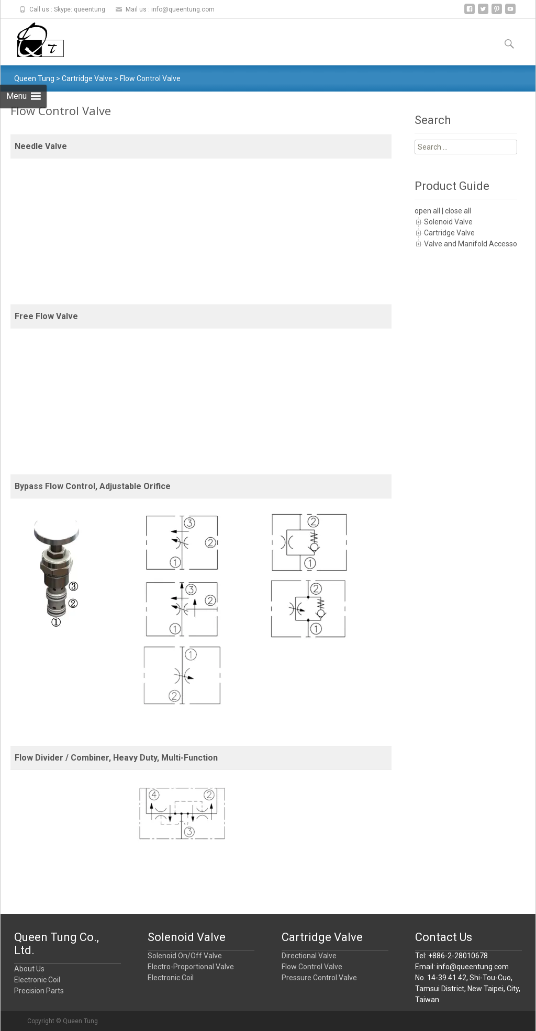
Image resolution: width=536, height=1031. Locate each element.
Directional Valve (309, 955)
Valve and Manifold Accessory (473, 244)
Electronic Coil (37, 980)
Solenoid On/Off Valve (185, 955)
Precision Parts (39, 991)
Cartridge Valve (449, 233)
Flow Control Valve (312, 966)
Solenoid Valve (448, 222)
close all (458, 211)
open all (427, 211)
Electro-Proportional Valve (191, 966)
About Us (29, 969)
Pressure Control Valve (319, 977)
